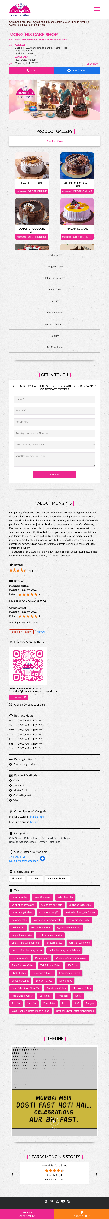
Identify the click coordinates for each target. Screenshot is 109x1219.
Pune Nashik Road (57, 878)
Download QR (19, 697)
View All (40, 632)
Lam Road (34, 878)
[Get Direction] (42, 860)
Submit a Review (21, 632)
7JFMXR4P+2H (17, 857)
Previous (12, 1174)
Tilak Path (17, 878)
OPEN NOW (92, 64)
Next (97, 1174)
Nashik (34, 822)
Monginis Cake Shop (54, 1165)
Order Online (31, 191)
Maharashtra (37, 817)
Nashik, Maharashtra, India (23, 861)
